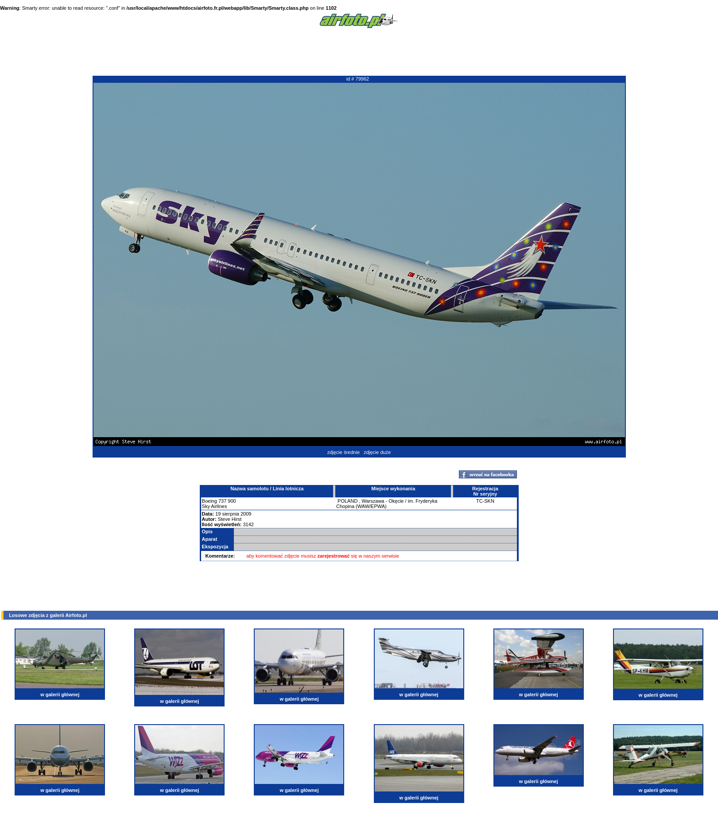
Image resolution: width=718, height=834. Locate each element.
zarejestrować (334, 556)
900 (232, 501)
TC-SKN (485, 501)
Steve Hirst (230, 519)
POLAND (347, 501)
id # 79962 (357, 78)
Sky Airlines (214, 506)
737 (222, 501)
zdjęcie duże (377, 452)
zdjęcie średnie (343, 452)
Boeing (209, 501)
